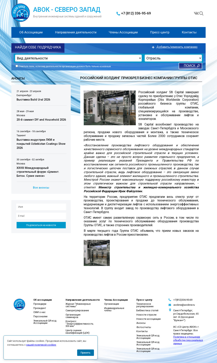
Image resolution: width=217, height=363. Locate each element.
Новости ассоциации (148, 318)
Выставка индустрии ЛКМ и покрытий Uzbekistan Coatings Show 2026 (41, 143)
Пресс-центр (159, 32)
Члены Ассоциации (123, 32)
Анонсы (141, 323)
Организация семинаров (73, 316)
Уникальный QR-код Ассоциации (44, 322)
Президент (39, 308)
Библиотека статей (147, 310)
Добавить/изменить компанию (177, 47)
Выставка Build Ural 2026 (33, 99)
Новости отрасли (146, 314)
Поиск (189, 66)
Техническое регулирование (145, 305)
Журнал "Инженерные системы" (78, 305)
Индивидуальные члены (114, 309)
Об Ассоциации (31, 32)
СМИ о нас (39, 312)
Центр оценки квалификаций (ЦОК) (78, 331)
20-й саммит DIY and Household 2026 (41, 119)
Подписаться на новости (41, 225)
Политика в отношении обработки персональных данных (188, 340)
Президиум (39, 303)
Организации (111, 303)
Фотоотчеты (143, 327)
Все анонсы (41, 187)
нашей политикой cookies (41, 344)
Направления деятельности (75, 32)
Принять (85, 352)
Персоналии (40, 316)
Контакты (189, 32)
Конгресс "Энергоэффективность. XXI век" (80, 323)
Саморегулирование (77, 310)
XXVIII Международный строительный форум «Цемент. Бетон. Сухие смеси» (38, 172)
